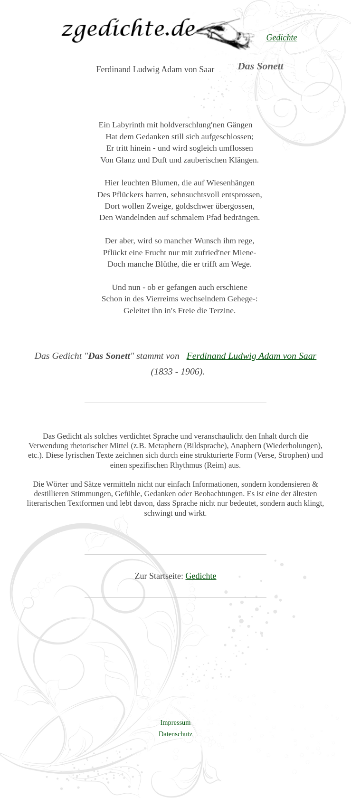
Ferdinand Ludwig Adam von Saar (252, 355)
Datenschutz (175, 734)
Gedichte (201, 576)
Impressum (176, 722)
